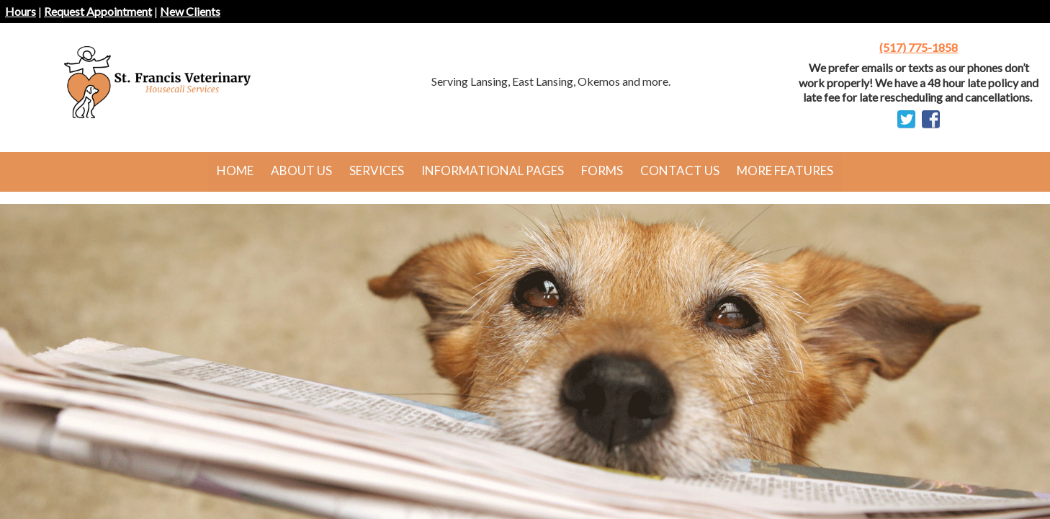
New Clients (190, 11)
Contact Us (679, 170)
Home (235, 170)
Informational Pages (492, 170)
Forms (602, 170)
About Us (301, 170)
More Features (785, 170)
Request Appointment (98, 11)
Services (376, 170)
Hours (20, 11)
